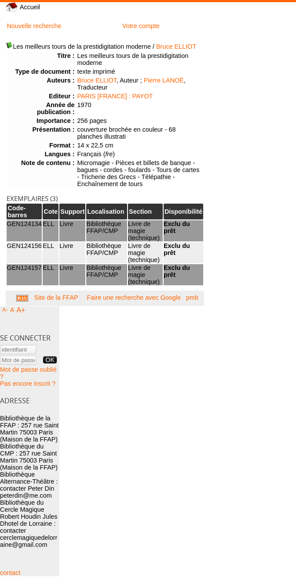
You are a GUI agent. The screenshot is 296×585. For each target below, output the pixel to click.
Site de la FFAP (56, 297)
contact (10, 572)
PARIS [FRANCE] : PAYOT (115, 96)
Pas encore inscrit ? (27, 383)
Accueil (23, 7)
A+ (21, 310)
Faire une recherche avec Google (134, 297)
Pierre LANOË (164, 80)
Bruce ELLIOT (176, 46)
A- (5, 309)
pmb (192, 297)
